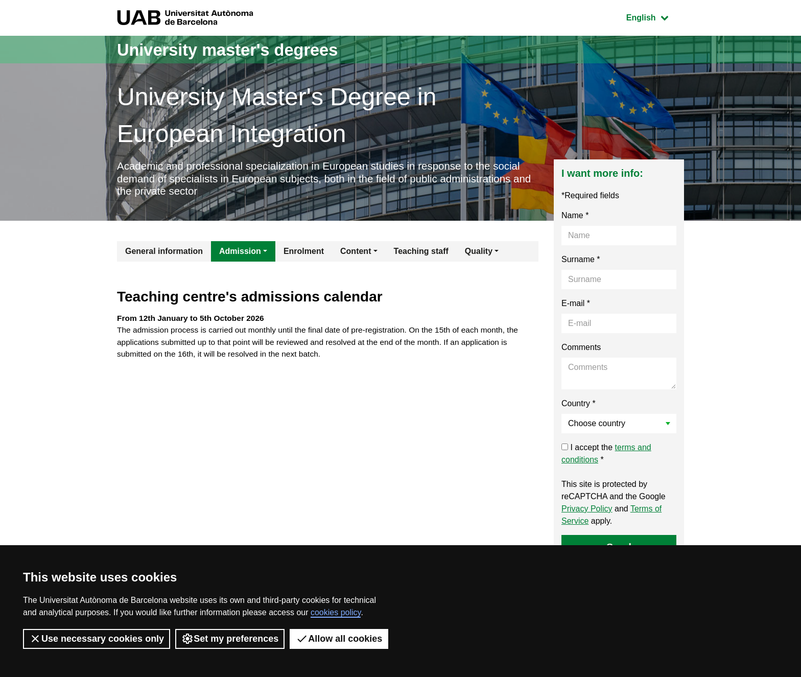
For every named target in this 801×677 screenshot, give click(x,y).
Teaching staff (421, 253)
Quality (478, 253)
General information (164, 253)
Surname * (580, 262)
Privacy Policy (586, 511)
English (655, 16)
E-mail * (575, 305)
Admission (240, 253)
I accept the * (606, 456)
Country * (578, 406)
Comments (581, 349)
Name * (574, 218)
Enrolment (304, 253)
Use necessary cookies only (96, 639)
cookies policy (336, 612)
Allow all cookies (339, 639)
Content (355, 253)
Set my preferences (229, 639)
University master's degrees (239, 49)
